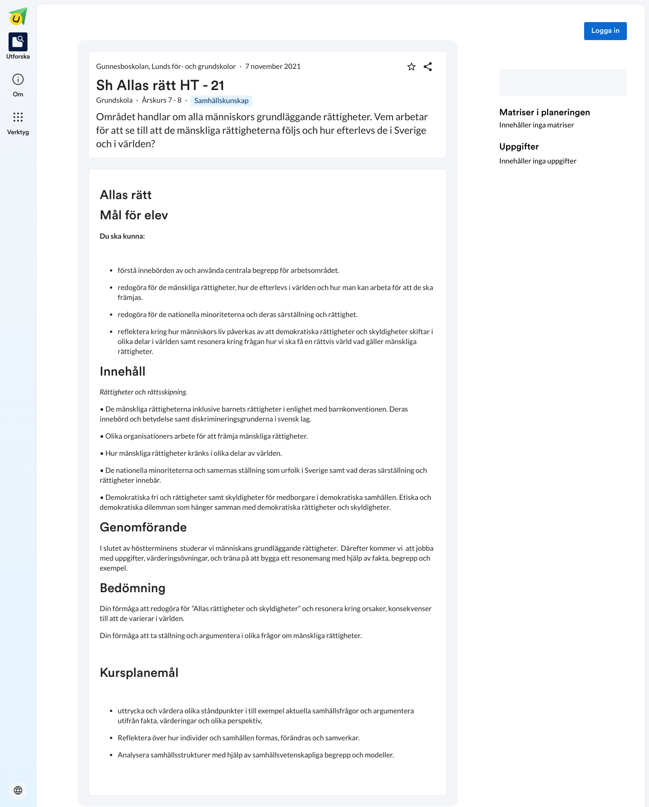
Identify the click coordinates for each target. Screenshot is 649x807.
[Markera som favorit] (411, 67)
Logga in (605, 31)
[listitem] (18, 46)
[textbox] (268, 482)
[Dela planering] (428, 67)
